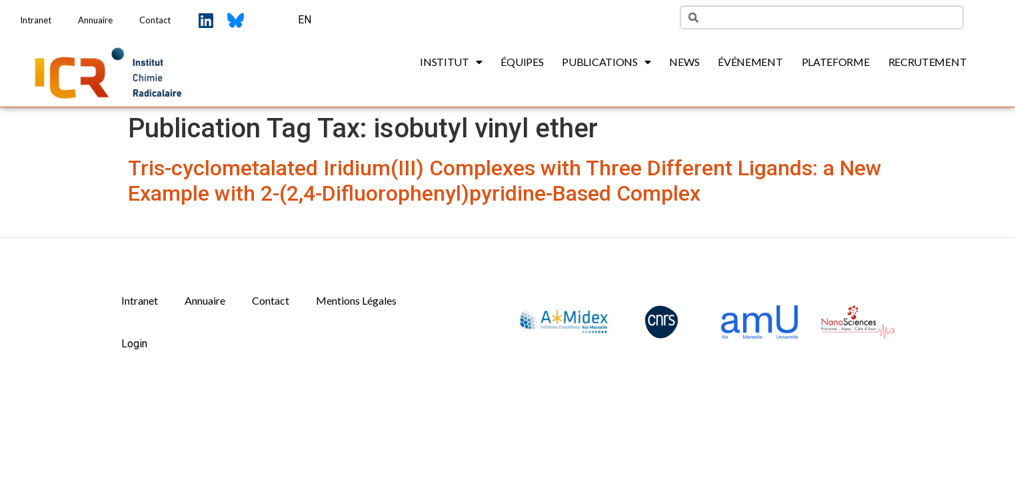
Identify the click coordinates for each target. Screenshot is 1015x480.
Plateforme (836, 61)
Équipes (522, 61)
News (684, 61)
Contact (155, 20)
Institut (451, 62)
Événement (750, 61)
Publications (606, 62)
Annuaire (95, 20)
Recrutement (927, 61)
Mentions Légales (356, 300)
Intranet (35, 20)
